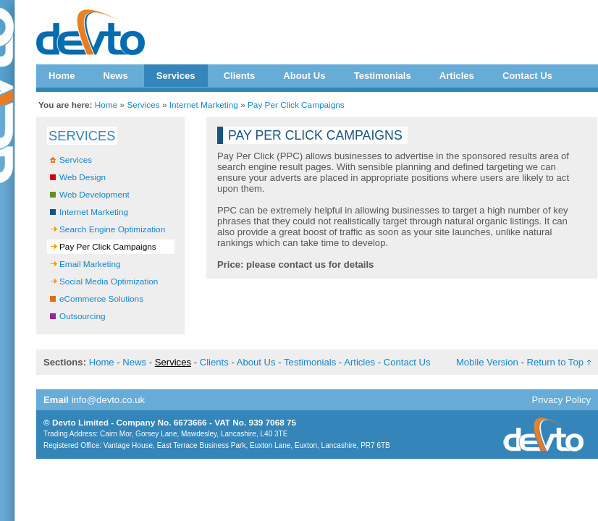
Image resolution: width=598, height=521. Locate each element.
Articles (456, 75)
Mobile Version (487, 362)
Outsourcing (82, 316)
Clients (240, 75)
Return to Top (555, 362)
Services (175, 75)
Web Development (94, 195)
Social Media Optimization (108, 281)
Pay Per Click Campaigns (296, 105)
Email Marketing (90, 264)
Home (62, 75)
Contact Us (527, 75)
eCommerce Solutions (101, 299)
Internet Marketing (203, 105)
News (115, 75)
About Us (304, 75)
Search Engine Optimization (112, 229)
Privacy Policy (561, 399)
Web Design (82, 177)
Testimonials (382, 75)
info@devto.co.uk (109, 399)
